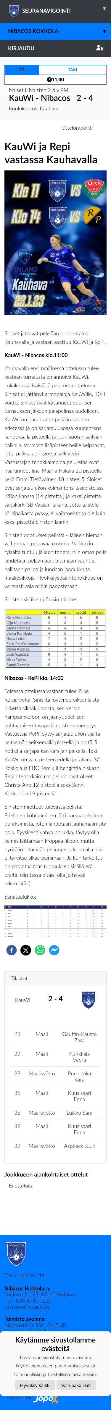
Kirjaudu (55, 48)
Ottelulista (23, 1215)
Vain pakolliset (76, 1385)
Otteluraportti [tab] (77, 127)
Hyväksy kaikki (35, 1385)
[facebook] (11, 950)
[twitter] (25, 950)
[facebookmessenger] (54, 950)
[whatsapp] (40, 950)
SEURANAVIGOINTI (59, 8)
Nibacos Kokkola (59, 31)
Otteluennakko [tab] (35, 127)
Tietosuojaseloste (24, 1275)
